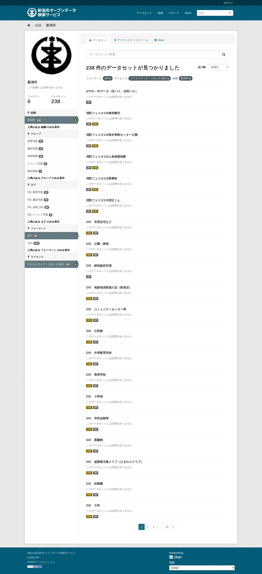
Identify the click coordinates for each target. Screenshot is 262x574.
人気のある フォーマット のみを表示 (48, 250)
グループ (174, 12)
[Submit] (229, 12)
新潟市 (51, 25)
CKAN (175, 557)
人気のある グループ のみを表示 (46, 178)
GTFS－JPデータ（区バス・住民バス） (112, 91)
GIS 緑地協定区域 (99, 265)
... (160, 526)
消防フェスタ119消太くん (103, 200)
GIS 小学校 (94, 396)
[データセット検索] (215, 13)
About (188, 12)
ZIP (88, 102)
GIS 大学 (93, 505)
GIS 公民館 (94, 330)
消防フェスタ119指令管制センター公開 (112, 134)
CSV (95, 124)
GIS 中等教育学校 (99, 352)
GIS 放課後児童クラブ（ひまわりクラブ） (115, 461)
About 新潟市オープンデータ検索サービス (51, 552)
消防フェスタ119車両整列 (103, 113)
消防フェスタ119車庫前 (101, 178)
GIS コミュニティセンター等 (106, 309)
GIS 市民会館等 (97, 418)
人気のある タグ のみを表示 (43, 221)
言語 (171, 562)
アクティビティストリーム (131, 40)
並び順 (201, 67)
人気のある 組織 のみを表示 (43, 127)
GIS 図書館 (94, 440)
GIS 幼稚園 (94, 483)
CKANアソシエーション (41, 562)
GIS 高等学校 (96, 374)
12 (166, 526)
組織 (160, 12)
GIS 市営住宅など (99, 221)
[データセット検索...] (152, 54)
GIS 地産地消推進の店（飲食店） (109, 287)
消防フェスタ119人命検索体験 (106, 156)
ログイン (228, 2)
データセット (144, 12)
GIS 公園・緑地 (97, 243)
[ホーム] (28, 25)
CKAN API (33, 557)
